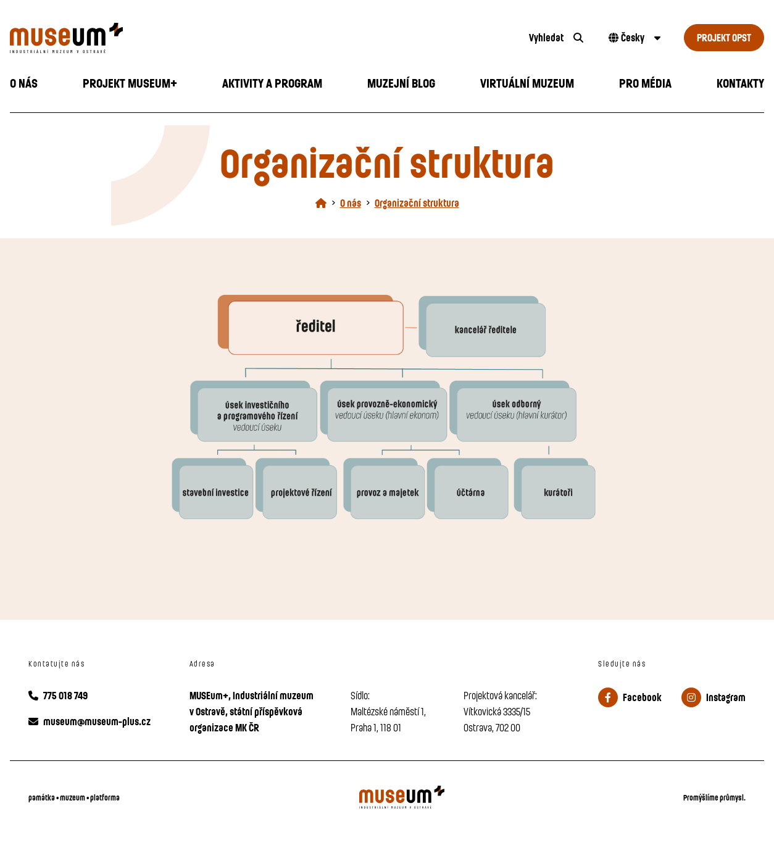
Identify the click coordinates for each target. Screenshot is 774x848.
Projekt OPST (724, 37)
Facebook (630, 697)
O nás (350, 203)
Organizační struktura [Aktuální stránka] (417, 203)
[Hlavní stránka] (321, 203)
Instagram (713, 697)
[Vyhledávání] (556, 38)
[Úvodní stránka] (258, 38)
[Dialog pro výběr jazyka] (633, 37)
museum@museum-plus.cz (89, 721)
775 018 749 (58, 695)
